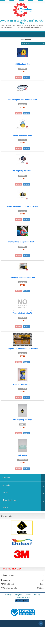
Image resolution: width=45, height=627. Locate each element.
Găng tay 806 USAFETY (22, 384)
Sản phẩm (6, 485)
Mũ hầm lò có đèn (22, 64)
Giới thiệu (6, 478)
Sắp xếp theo (26, 40)
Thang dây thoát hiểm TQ (22, 313)
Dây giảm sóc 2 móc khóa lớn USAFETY (22, 348)
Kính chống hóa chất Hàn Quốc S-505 (22, 100)
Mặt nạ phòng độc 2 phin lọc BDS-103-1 (22, 206)
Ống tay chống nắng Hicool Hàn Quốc (22, 242)
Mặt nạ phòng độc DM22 (22, 135)
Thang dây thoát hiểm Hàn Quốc (22, 277)
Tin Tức (5, 492)
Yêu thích (26, 77)
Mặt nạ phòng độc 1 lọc (22, 420)
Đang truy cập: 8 (22, 600)
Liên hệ (5, 507)
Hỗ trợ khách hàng (9, 500)
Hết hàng (18, 77)
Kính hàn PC (22, 455)
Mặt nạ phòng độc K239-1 (22, 171)
